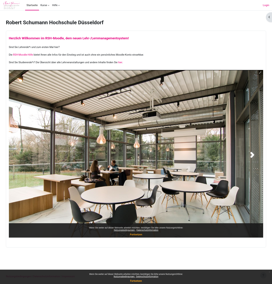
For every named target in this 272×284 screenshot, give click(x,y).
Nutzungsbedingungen (124, 276)
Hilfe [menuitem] (54, 5)
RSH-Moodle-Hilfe (30, 55)
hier (130, 63)
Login (266, 5)
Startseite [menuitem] (32, 5)
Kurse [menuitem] (43, 5)
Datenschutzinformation (147, 276)
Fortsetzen (136, 280)
